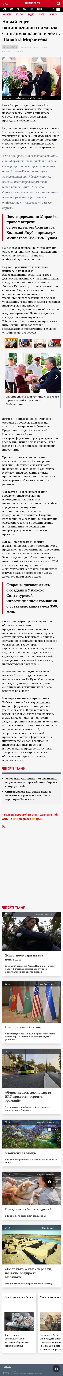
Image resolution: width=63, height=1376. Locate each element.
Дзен (39, 819)
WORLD (39, 9)
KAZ (4, 9)
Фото (41, 14)
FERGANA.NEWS (32, 3)
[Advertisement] (31, 871)
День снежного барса (18, 1297)
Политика (6, 52)
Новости (7, 14)
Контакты (7, 1366)
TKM (24, 9)
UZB (31, 9)
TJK (18, 9)
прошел (45, 702)
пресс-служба (37, 116)
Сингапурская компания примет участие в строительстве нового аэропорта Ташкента (28, 795)
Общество (18, 52)
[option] (11, 343)
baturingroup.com (30, 1373)
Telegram (23, 819)
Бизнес (36, 47)
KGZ (11, 9)
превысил (44, 561)
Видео (31, 14)
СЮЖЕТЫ (53, 14)
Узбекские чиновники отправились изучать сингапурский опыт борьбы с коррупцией (31, 782)
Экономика (26, 47)
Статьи (19, 14)
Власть (45, 47)
